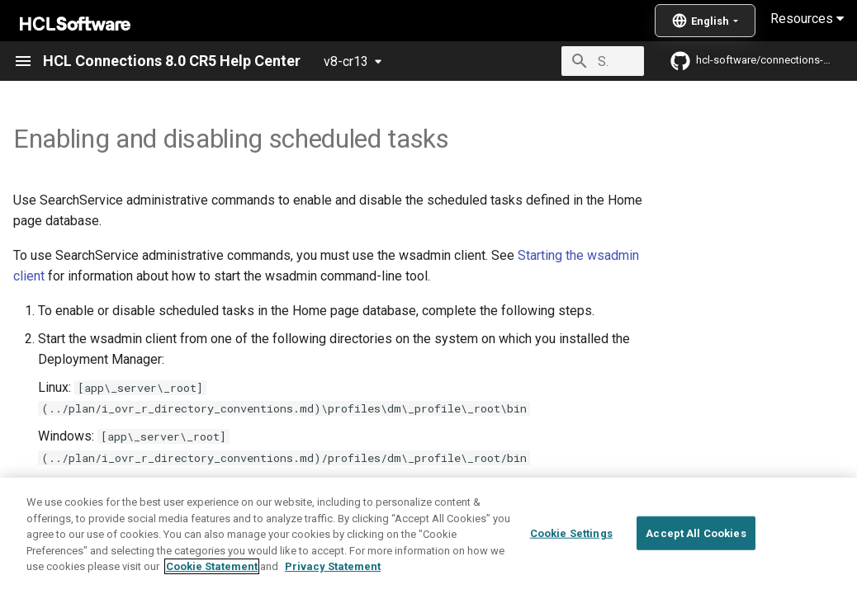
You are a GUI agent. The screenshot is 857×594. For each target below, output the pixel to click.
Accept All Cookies (696, 532)
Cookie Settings (571, 532)
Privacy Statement (333, 566)
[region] (428, 536)
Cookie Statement (212, 566)
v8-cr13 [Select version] (346, 61)
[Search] (547, 61)
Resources (807, 18)
